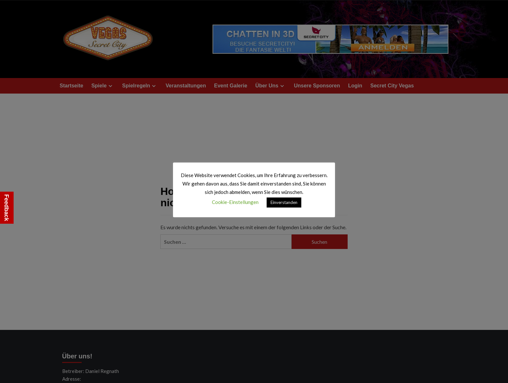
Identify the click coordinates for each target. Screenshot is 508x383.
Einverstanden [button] (284, 202)
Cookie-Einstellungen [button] (235, 202)
